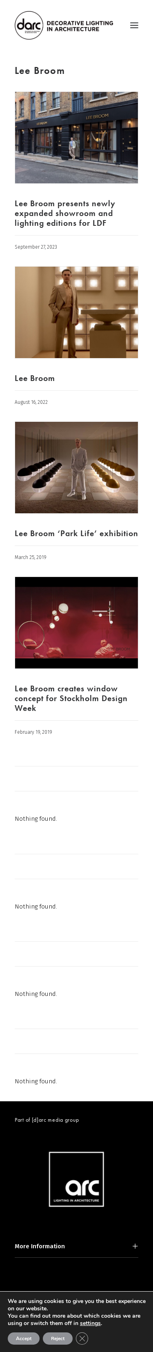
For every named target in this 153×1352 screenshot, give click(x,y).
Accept (23, 1338)
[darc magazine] (64, 25)
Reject (57, 1338)
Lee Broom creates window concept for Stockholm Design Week (71, 698)
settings (90, 1323)
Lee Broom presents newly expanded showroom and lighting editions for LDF (65, 213)
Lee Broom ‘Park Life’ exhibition (76, 533)
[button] (134, 25)
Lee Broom (35, 378)
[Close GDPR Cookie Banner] (82, 1338)
